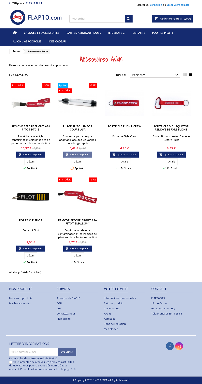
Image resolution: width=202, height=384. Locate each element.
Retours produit (113, 303)
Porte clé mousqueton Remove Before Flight (171, 127)
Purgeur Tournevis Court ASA (77, 127)
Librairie (139, 33)
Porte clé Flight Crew (124, 126)
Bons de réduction (115, 324)
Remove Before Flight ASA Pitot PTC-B (30, 127)
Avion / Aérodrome (27, 41)
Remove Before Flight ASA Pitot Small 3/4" (77, 221)
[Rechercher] (101, 19)
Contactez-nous (66, 313)
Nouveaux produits (20, 298)
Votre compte (116, 289)
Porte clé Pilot (30, 220)
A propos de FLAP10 (68, 298)
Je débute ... (116, 33)
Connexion (156, 5)
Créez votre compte (178, 5)
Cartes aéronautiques (83, 33)
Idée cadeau (57, 41)
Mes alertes (111, 329)
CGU (59, 303)
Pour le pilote (163, 33)
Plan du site (64, 318)
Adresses (109, 318)
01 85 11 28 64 (34, 3)
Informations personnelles (120, 298)
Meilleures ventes (20, 303)
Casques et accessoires (41, 33)
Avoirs (107, 313)
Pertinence (155, 75)
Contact (159, 289)
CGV (59, 308)
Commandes (111, 308)
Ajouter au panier (31, 154)
